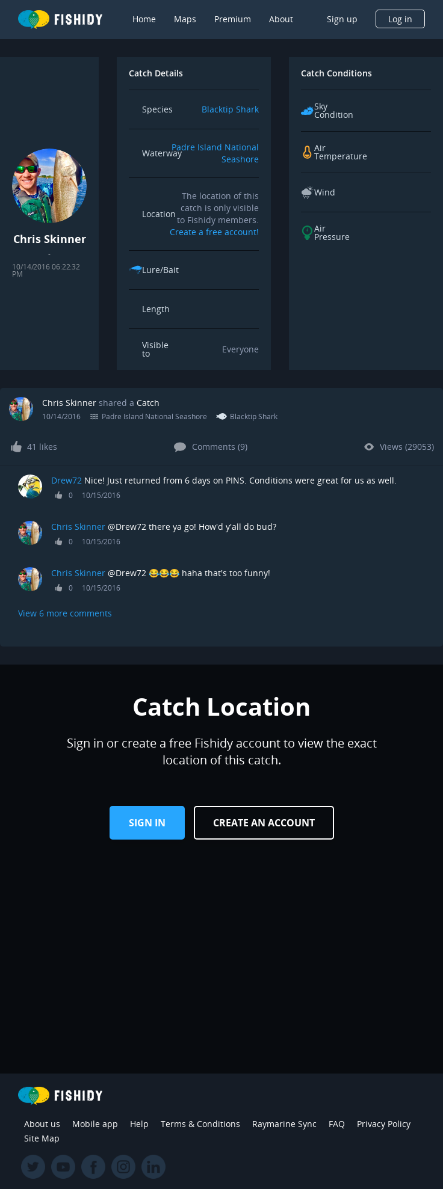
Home (144, 19)
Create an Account (264, 822)
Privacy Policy (383, 1123)
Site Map (42, 1138)
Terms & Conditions (200, 1123)
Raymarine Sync (284, 1123)
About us (42, 1123)
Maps (185, 19)
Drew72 (66, 480)
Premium (232, 19)
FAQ (337, 1123)
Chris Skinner (69, 402)
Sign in (147, 822)
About (281, 19)
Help (139, 1123)
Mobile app (95, 1123)
